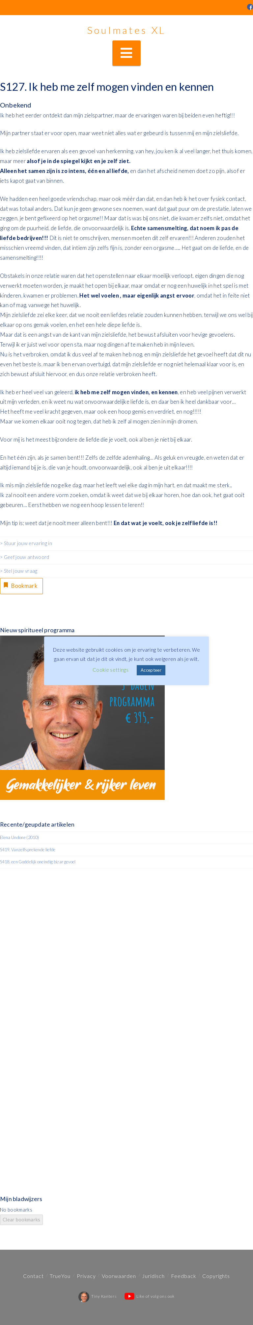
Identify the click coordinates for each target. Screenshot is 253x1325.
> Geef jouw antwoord (24, 557)
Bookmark (19, 585)
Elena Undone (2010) (19, 837)
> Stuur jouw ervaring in (26, 543)
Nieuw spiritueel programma (37, 630)
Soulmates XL (126, 30)
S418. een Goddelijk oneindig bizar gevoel (38, 861)
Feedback (183, 1276)
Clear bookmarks (21, 1219)
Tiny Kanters (97, 1296)
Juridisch (153, 1276)
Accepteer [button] (151, 670)
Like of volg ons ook (150, 1296)
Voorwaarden (119, 1276)
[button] (126, 53)
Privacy (86, 1276)
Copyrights (216, 1276)
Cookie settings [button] (110, 670)
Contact (33, 1276)
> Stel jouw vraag (19, 571)
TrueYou (60, 1276)
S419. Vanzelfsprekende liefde (28, 849)
